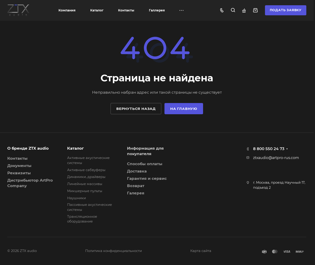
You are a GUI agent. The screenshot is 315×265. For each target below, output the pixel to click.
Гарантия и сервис (147, 178)
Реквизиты (19, 173)
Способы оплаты (144, 164)
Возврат (135, 185)
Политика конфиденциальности (113, 251)
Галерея (135, 193)
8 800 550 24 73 (268, 148)
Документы (19, 165)
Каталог (75, 148)
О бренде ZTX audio (28, 148)
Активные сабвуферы (86, 170)
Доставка (137, 171)
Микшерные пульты (84, 191)
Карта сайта (200, 251)
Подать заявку (286, 10)
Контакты (17, 158)
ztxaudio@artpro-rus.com (276, 158)
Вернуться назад (136, 108)
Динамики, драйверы (86, 177)
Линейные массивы (84, 184)
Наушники (76, 198)
